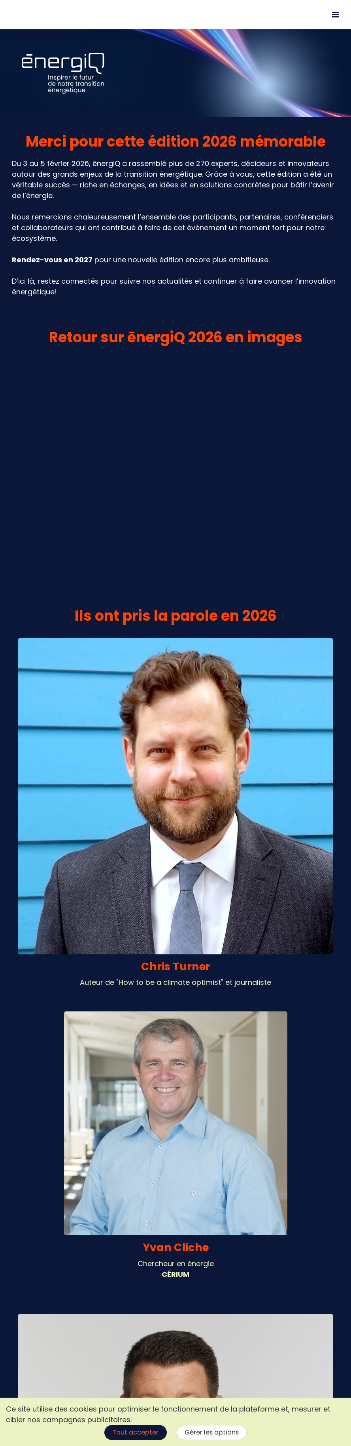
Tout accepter (135, 1432)
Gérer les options (212, 1432)
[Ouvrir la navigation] (335, 14)
